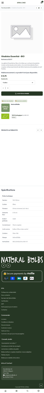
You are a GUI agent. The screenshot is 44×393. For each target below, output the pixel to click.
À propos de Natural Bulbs (8, 298)
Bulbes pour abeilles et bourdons (10, 358)
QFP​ (2, 304)
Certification (4, 301)
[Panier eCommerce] (41, 2)
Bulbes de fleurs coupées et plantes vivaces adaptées (16, 352)
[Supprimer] (3, 88)
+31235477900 (8, 377)
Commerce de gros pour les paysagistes (12, 333)
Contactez (4, 310)
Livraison (3, 319)
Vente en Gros (5, 331)
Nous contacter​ (5, 295)
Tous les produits (5, 8)
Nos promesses (5, 325)
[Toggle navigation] (2, 2)
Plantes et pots (5, 355)
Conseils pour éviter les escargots (10, 346)
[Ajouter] (8, 88)
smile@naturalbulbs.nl (10, 375)
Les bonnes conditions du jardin (10, 349)
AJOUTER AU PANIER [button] (22, 93)
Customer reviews (6, 328)
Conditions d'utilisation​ (7, 322)
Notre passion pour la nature (9, 307)
